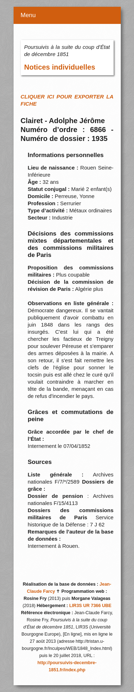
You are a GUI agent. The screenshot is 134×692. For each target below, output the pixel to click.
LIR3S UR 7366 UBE (90, 605)
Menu (28, 15)
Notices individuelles (59, 67)
